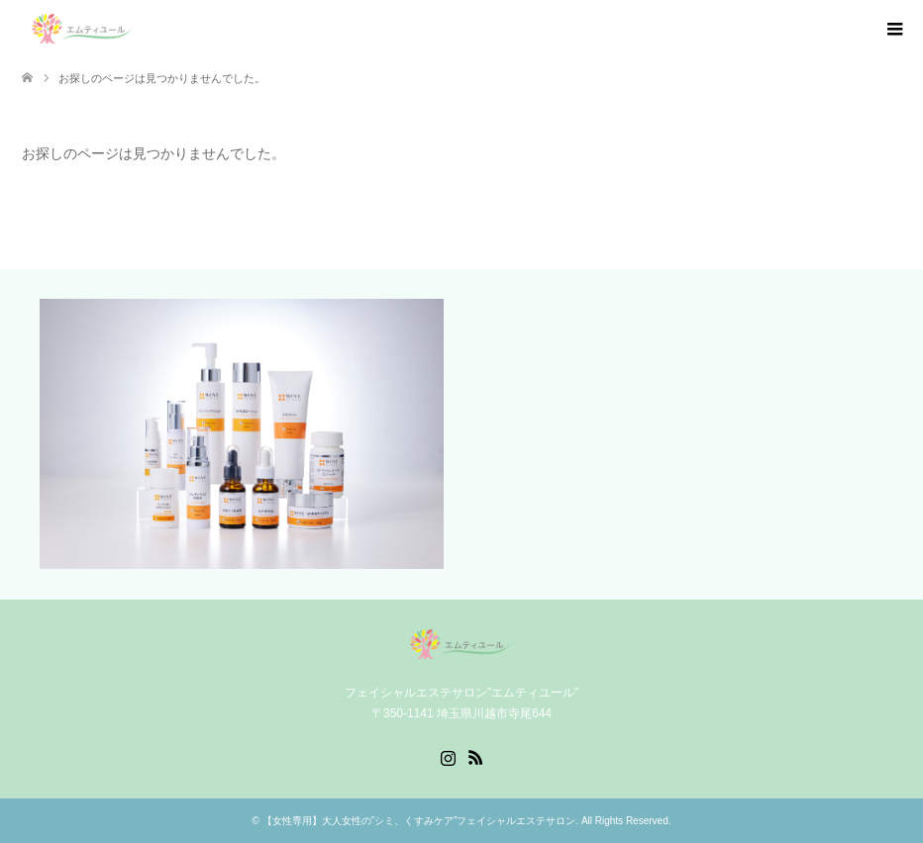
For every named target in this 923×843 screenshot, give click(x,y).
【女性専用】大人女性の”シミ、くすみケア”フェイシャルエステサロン (419, 820)
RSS (475, 756)
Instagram (448, 756)
